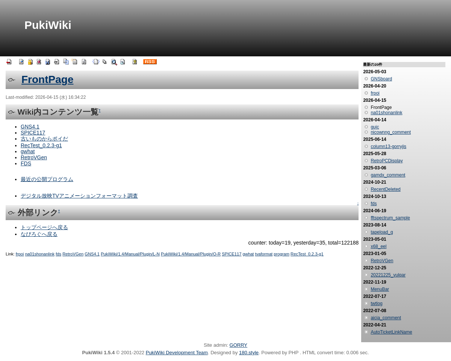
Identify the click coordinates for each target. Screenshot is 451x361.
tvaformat (264, 254)
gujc (375, 127)
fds (58, 254)
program (281, 254)
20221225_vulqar (388, 275)
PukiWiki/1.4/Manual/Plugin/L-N (130, 254)
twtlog (376, 303)
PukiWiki (47, 25)
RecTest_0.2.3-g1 (41, 145)
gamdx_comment (388, 175)
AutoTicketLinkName (391, 332)
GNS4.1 (30, 127)
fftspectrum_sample (390, 218)
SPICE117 (33, 133)
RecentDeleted (385, 189)
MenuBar (380, 289)
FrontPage (47, 79)
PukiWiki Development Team (177, 352)
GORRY (238, 345)
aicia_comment (386, 317)
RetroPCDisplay (387, 160)
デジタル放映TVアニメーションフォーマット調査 (79, 196)
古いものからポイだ (44, 139)
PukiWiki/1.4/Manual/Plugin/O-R (191, 254)
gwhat (28, 151)
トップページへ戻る (44, 227)
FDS (26, 163)
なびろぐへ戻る (39, 234)
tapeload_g (382, 232)
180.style (249, 352)
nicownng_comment (391, 132)
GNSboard (381, 79)
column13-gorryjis (388, 146)
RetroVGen (34, 157)
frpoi (20, 254)
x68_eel (378, 246)
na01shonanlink (39, 254)
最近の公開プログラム (47, 179)
